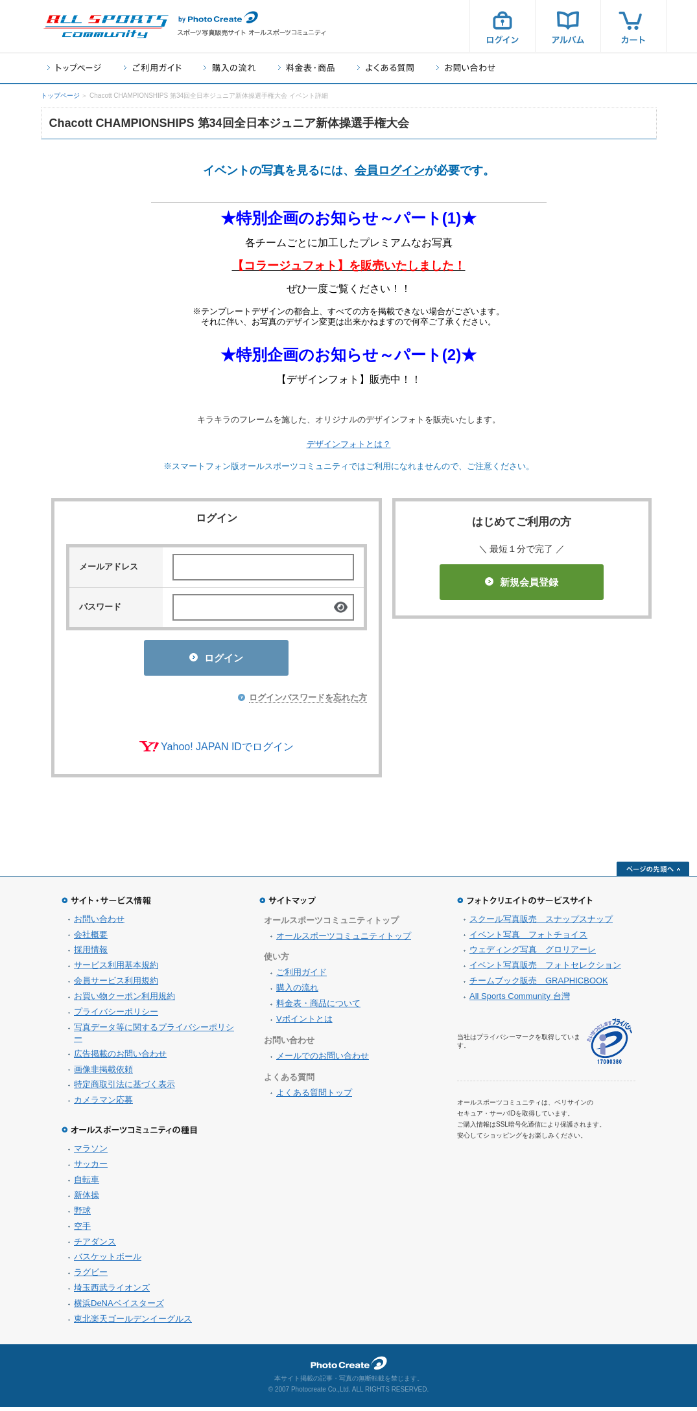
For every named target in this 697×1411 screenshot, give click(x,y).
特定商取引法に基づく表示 (124, 1088)
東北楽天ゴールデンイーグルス (133, 1322)
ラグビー (91, 1276)
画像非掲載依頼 (103, 1073)
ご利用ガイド (152, 67)
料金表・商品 (306, 67)
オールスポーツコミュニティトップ (343, 940)
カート (633, 26)
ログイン (502, 26)
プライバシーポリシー (116, 1015)
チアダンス (95, 1245)
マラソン (91, 1152)
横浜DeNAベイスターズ (119, 1307)
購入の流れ (229, 67)
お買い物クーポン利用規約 (124, 1000)
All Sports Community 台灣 (519, 1000)
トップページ (74, 67)
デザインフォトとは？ (349, 444)
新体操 (86, 1199)
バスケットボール (107, 1260)
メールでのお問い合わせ (322, 1059)
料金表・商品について (318, 1007)
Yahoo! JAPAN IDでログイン (227, 750)
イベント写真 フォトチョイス (528, 938)
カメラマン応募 (103, 1103)
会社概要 (91, 938)
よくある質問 (385, 67)
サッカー (91, 1168)
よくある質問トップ (314, 1096)
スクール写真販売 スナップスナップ (541, 923)
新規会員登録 (521, 582)
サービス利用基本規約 (116, 969)
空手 (82, 1230)
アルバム (568, 26)
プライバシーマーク (609, 1045)
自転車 (86, 1183)
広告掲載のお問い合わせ (120, 1057)
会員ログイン (390, 170)
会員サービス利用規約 (116, 984)
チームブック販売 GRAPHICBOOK (538, 984)
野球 (82, 1214)
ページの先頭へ (653, 873)
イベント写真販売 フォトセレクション (545, 969)
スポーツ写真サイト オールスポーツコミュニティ (106, 26)
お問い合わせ (466, 67)
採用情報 (91, 953)
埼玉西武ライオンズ (112, 1291)
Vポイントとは (304, 1022)
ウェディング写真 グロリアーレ (532, 953)
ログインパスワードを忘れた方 (308, 701)
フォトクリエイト (349, 1367)
